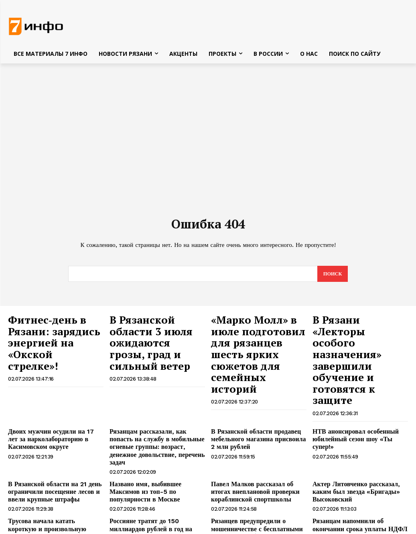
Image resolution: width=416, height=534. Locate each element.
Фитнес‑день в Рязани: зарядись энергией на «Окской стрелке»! (53, 329)
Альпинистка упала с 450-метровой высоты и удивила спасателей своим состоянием (258, 500)
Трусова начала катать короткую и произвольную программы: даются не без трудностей (52, 466)
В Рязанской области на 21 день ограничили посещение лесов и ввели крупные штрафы (48, 432)
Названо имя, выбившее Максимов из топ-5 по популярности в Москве (156, 428)
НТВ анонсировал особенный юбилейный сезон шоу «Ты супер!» (357, 386)
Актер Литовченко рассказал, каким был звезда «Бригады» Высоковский (360, 428)
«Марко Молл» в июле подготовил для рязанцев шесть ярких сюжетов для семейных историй (257, 337)
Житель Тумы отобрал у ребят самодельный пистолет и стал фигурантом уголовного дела (149, 500)
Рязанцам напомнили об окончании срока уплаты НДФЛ (358, 462)
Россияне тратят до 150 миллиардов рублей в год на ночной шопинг (156, 462)
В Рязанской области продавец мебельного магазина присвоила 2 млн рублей (255, 390)
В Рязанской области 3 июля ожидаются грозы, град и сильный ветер (154, 333)
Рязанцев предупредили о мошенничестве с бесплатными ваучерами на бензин (251, 466)
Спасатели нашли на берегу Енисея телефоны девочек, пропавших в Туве (358, 500)
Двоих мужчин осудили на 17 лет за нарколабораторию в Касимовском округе (53, 390)
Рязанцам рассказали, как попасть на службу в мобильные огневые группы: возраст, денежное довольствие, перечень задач (154, 393)
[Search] (332, 276)
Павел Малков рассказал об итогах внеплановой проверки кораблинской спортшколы (256, 432)
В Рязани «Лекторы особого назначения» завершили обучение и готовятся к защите (358, 333)
